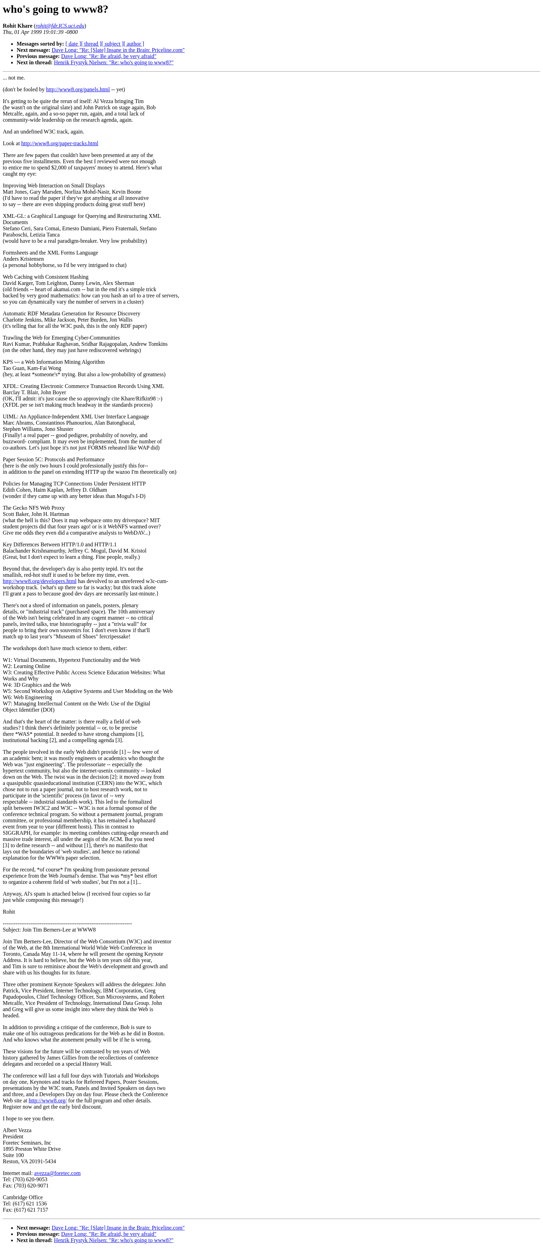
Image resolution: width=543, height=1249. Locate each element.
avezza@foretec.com (57, 1173)
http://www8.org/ (48, 1100)
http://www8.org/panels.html (78, 89)
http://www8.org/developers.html (40, 581)
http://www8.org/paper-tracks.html (59, 143)
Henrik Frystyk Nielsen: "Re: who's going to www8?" (113, 62)
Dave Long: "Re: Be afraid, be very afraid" (109, 56)
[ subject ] (112, 44)
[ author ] (134, 44)
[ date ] (73, 44)
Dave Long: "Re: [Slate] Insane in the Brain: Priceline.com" (118, 50)
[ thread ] (91, 44)
